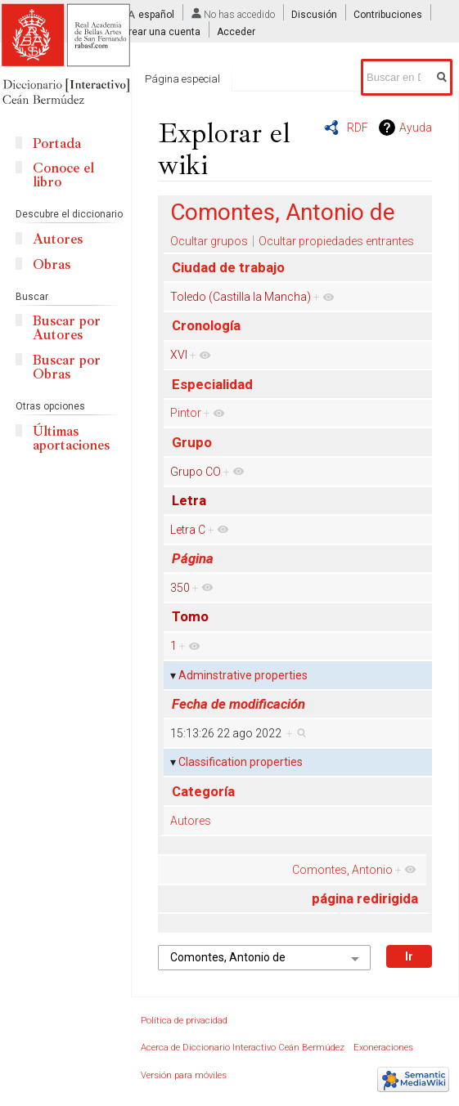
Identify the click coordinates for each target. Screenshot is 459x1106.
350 (180, 587)
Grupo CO (195, 471)
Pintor (185, 412)
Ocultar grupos (209, 241)
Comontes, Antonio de (282, 212)
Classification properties (240, 761)
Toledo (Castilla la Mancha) (240, 296)
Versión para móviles (184, 1075)
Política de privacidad (184, 1020)
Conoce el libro (63, 175)
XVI (178, 354)
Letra (189, 500)
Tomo (190, 616)
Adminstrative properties (243, 675)
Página (193, 558)
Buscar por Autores (67, 328)
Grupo (192, 442)
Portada (57, 143)
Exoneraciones (383, 1047)
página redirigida (365, 898)
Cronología (206, 325)
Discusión (314, 14)
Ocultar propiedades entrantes (336, 241)
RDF (357, 127)
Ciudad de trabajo (228, 267)
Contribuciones (387, 14)
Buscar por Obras (67, 367)
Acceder (236, 32)
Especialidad (212, 384)
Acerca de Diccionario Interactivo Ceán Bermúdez (242, 1047)
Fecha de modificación (238, 704)
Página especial (182, 79)
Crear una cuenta (161, 32)
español (156, 14)
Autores (190, 820)
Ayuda (415, 127)
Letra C (187, 529)
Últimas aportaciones (71, 438)
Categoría (203, 791)
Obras (51, 264)
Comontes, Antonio (342, 869)
